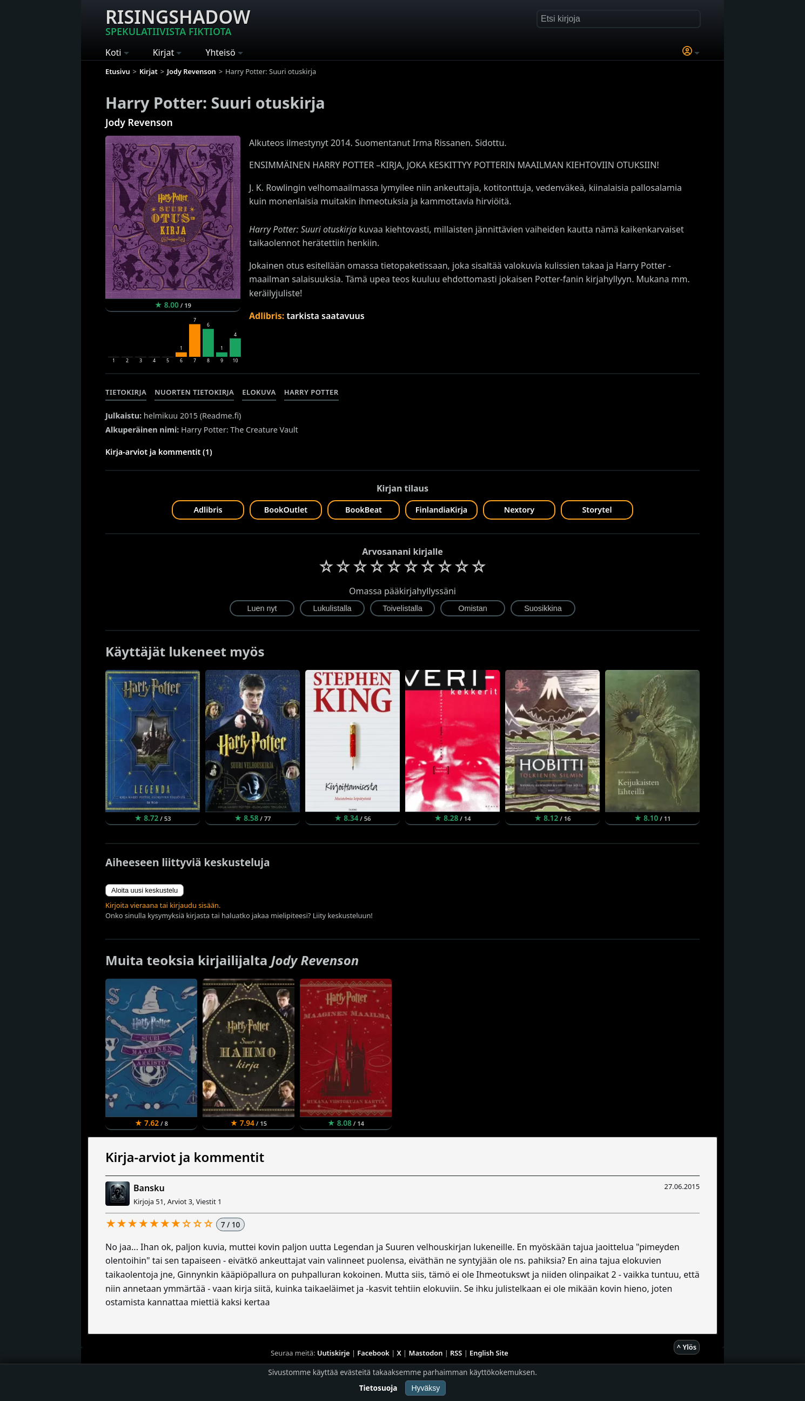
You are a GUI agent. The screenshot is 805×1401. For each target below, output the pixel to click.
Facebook (373, 1353)
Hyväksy (425, 1388)
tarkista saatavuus (325, 316)
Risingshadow (177, 21)
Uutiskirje (333, 1353)
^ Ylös (686, 1347)
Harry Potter (311, 392)
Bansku (149, 1188)
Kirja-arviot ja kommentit (184, 1157)
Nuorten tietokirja (194, 392)
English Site (488, 1353)
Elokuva (259, 392)
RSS (456, 1353)
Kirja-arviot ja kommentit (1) (158, 452)
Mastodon (426, 1353)
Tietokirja (125, 392)
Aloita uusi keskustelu (144, 890)
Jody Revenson (139, 122)
